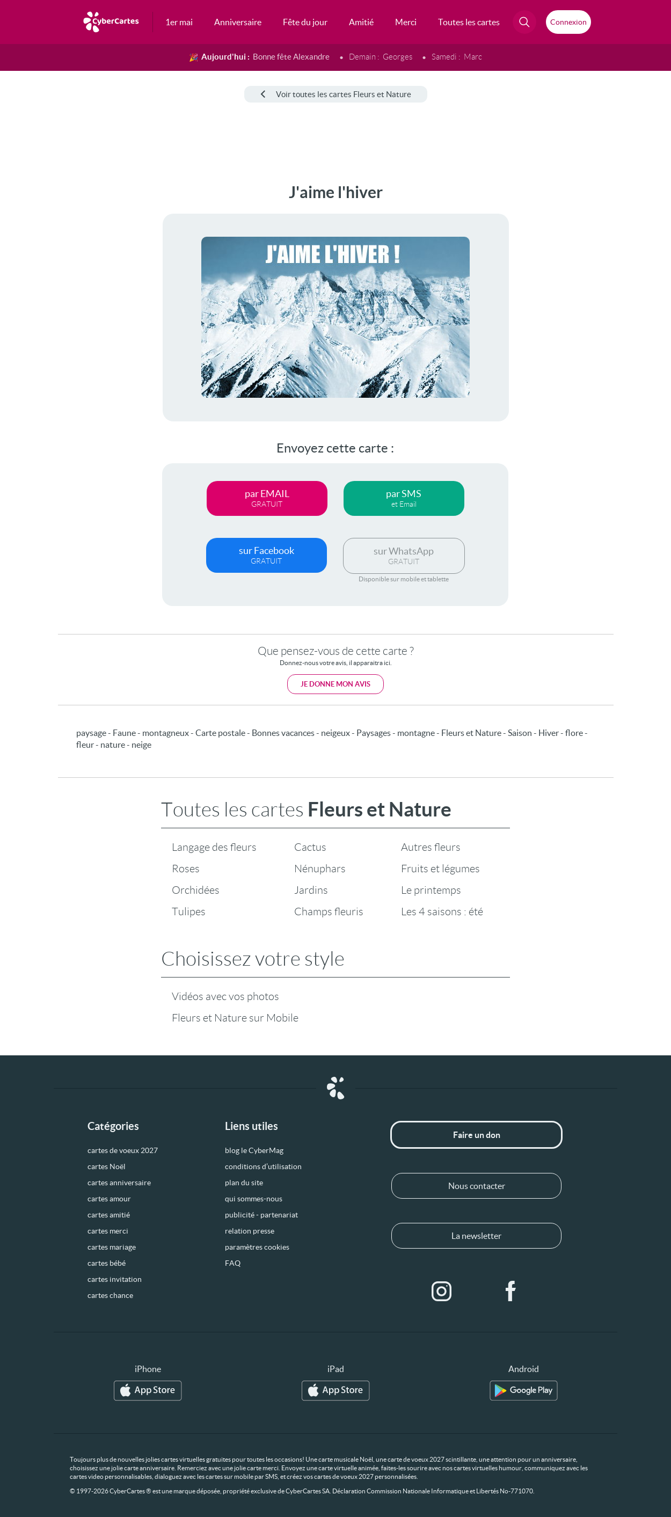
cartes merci (107, 1231)
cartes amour (109, 1198)
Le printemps (431, 890)
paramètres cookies (257, 1247)
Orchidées (196, 890)
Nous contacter (476, 1186)
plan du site (244, 1182)
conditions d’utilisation (263, 1166)
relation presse (249, 1231)
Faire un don (476, 1135)
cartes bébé (106, 1263)
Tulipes (189, 911)
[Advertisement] (50, 344)
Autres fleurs (431, 847)
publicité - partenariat (261, 1214)
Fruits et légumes (440, 868)
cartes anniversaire (119, 1182)
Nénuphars (320, 868)
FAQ (232, 1263)
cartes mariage (111, 1247)
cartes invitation (114, 1279)
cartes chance (110, 1295)
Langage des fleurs (214, 847)
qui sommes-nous (253, 1198)
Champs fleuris (328, 911)
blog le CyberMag (254, 1150)
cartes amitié (108, 1214)
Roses (186, 868)
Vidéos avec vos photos (225, 996)
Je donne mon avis (335, 684)
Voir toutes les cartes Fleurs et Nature (335, 94)
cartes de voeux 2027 (122, 1150)
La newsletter (476, 1236)
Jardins (311, 890)
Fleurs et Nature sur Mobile (235, 1018)
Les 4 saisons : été (442, 911)
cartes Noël (106, 1166)
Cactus (310, 847)
